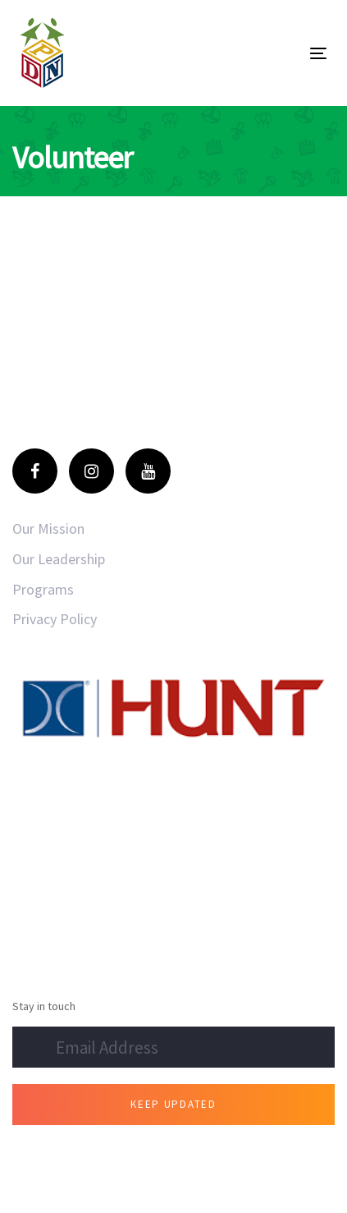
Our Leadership (58, 558)
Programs (43, 589)
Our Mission (48, 528)
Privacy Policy (54, 618)
